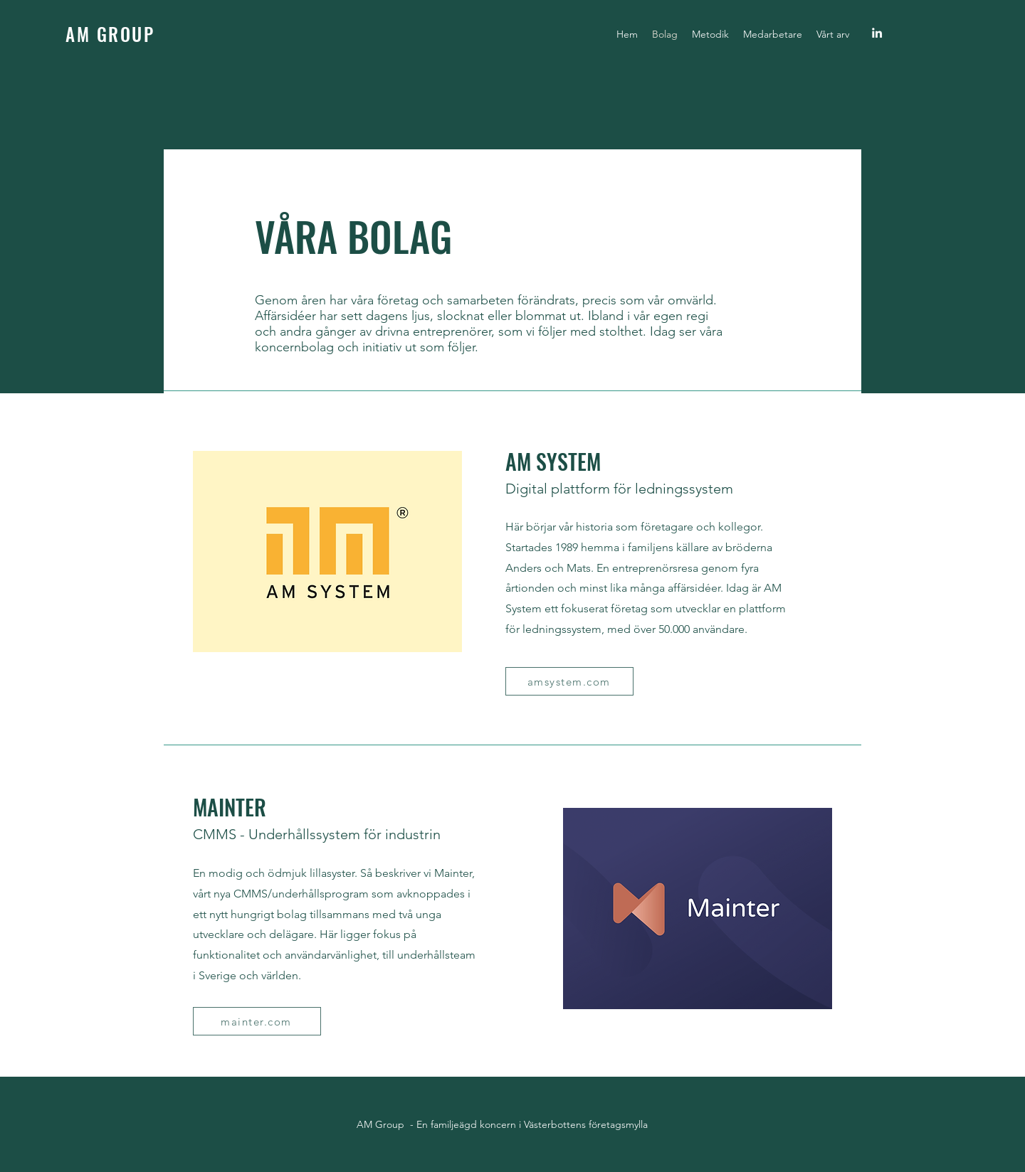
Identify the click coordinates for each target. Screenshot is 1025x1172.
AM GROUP (109, 34)
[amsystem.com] (569, 681)
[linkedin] (877, 33)
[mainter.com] (257, 1021)
